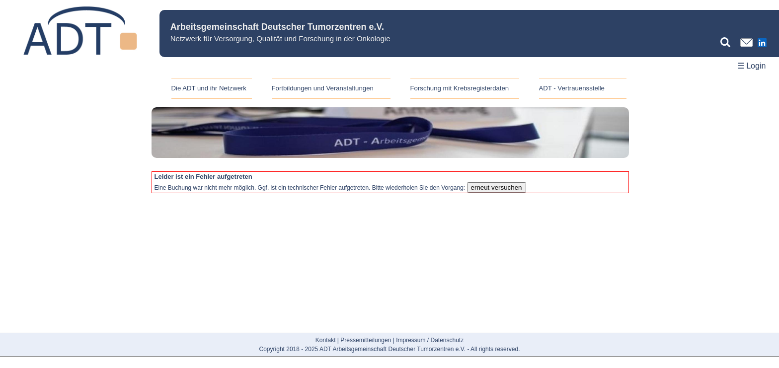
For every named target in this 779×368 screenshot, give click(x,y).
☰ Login (751, 66)
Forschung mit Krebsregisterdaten (459, 88)
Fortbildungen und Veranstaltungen (323, 88)
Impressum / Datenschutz (430, 340)
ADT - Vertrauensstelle (572, 88)
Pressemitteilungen (365, 340)
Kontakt (325, 340)
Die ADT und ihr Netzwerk (208, 88)
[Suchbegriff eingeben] (728, 42)
